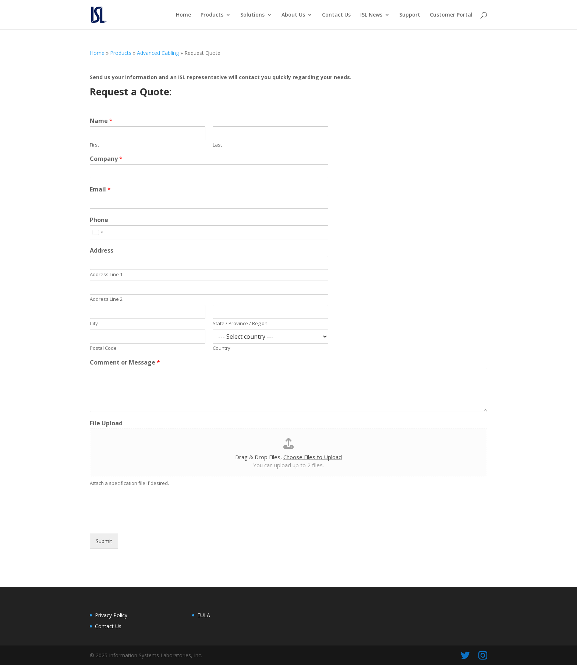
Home (183, 15)
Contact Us (336, 15)
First (94, 145)
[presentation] (146, 521)
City (94, 323)
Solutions (252, 15)
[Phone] (209, 232)
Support (409, 15)
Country (221, 348)
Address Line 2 (106, 299)
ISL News (371, 15)
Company (106, 159)
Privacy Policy (111, 615)
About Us (293, 15)
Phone (99, 220)
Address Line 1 (106, 274)
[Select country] (97, 232)
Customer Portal (451, 15)
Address (101, 250)
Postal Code (103, 348)
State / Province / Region (240, 323)
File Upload (106, 423)
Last (217, 145)
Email (100, 189)
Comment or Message (125, 362)
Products (212, 15)
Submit (104, 541)
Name (101, 121)
